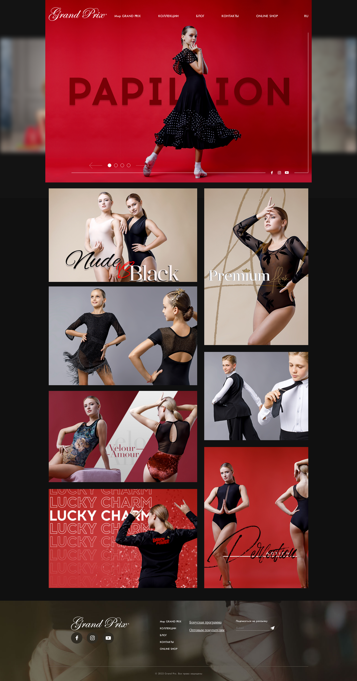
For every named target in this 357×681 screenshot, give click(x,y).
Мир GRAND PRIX (127, 16)
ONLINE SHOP (267, 16)
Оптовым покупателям (206, 630)
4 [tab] (128, 165)
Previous (95, 165)
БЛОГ (200, 16)
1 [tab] (109, 165)
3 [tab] (122, 165)
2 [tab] (115, 165)
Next (142, 165)
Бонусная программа (205, 622)
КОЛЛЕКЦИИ (168, 16)
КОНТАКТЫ (230, 16)
